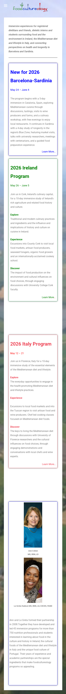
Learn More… (49, 464)
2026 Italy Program (31, 344)
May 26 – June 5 (19, 185)
